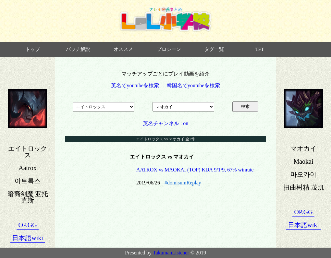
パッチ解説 (78, 49)
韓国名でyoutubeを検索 (193, 85)
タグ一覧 (214, 49)
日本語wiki (27, 237)
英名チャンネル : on (165, 123)
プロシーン (169, 49)
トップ (32, 49)
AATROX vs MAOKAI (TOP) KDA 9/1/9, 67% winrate (194, 169)
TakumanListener (171, 252)
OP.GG (27, 225)
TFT (259, 49)
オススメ (123, 49)
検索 (245, 106)
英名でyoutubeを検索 (135, 85)
